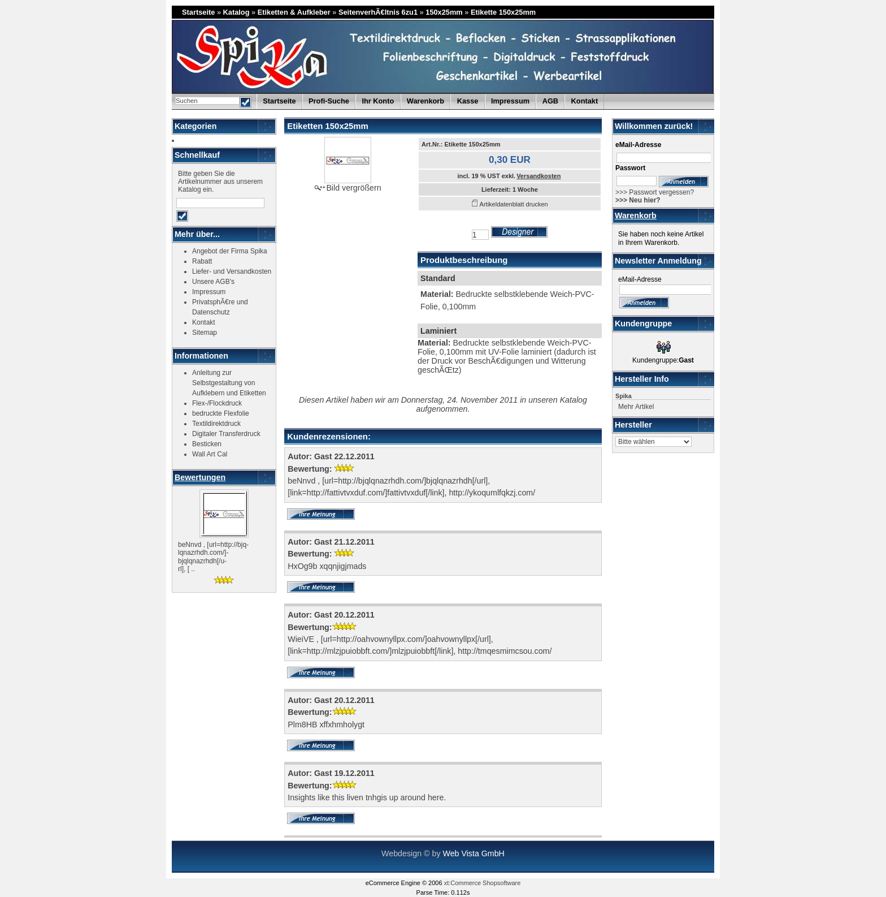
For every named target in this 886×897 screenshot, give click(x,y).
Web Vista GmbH (473, 853)
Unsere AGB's (213, 282)
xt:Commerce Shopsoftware (482, 882)
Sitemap (204, 333)
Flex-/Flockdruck (217, 403)
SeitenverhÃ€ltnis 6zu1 (378, 12)
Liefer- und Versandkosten (231, 271)
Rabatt (202, 261)
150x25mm (443, 12)
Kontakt (584, 101)
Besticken (207, 444)
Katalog (236, 12)
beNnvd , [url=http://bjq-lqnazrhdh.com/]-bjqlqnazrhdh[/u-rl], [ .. (213, 557)
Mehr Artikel (636, 407)
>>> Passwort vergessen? (654, 192)
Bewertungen (200, 477)
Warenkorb (636, 215)
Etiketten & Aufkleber (294, 12)
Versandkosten (538, 175)
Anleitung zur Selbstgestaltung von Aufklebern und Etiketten (229, 383)
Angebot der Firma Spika (229, 251)
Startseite (198, 12)
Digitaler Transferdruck (226, 434)
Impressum (510, 101)
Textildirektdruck (216, 424)
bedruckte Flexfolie (220, 413)
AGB (550, 101)
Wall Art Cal (209, 454)
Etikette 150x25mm (503, 12)
